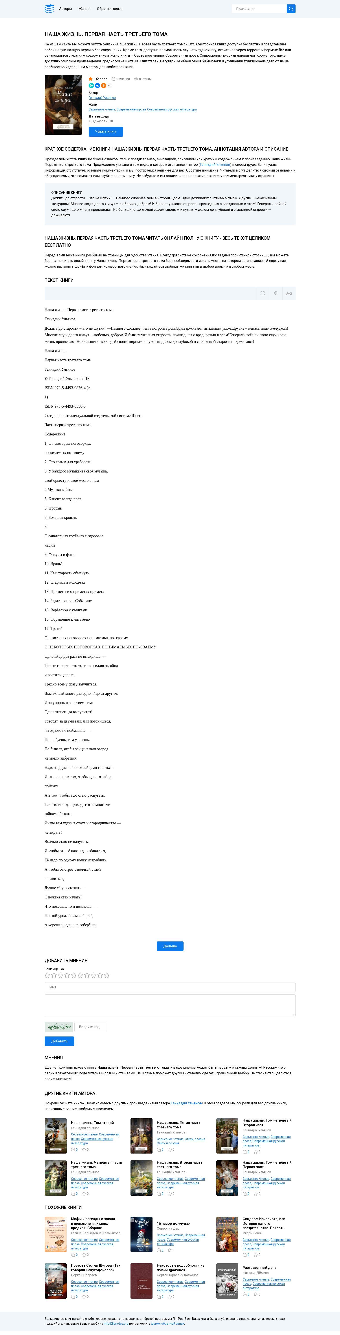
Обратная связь (111, 9)
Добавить (59, 1041)
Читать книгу (106, 131)
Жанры (86, 9)
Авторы (67, 9)
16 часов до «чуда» (173, 1226)
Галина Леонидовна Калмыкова (87, 1235)
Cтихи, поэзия (195, 1139)
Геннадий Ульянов (102, 97)
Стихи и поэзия (168, 1143)
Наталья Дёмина (256, 1277)
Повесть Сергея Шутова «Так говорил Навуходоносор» (95, 1272)
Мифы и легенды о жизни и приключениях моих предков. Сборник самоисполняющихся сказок (96, 1226)
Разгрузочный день (259, 1272)
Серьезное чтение (102, 109)
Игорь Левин (254, 1235)
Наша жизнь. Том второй (92, 1123)
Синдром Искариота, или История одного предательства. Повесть (264, 1225)
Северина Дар (168, 1231)
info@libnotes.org (116, 1328)
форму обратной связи (167, 1328)
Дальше (170, 946)
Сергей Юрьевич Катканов (179, 1279)
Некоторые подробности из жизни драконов (180, 1272)
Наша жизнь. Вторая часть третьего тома (179, 1164)
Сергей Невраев (84, 1279)
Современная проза (131, 109)
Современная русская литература (172, 109)
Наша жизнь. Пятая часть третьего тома (178, 1124)
